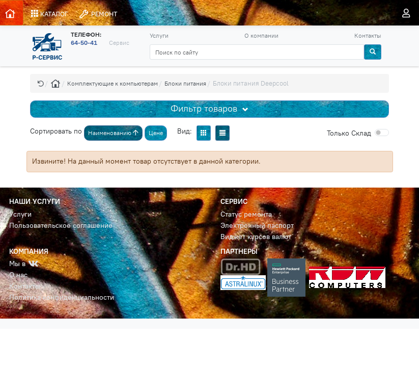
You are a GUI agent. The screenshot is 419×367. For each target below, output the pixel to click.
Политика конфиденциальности (61, 297)
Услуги (159, 35)
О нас (18, 275)
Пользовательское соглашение (61, 225)
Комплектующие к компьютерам (112, 83)
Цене (156, 133)
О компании (261, 35)
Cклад (349, 133)
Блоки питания (185, 83)
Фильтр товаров (205, 108)
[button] (41, 83)
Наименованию (113, 133)
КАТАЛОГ (49, 14)
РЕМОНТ (97, 14)
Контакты (367, 35)
